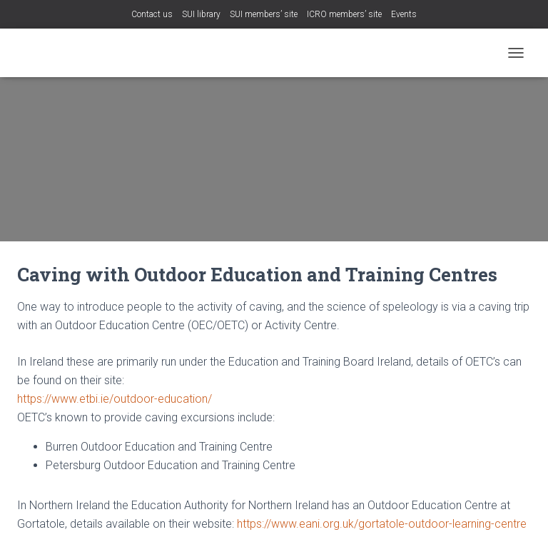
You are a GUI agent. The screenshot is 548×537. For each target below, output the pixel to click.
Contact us (152, 14)
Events (404, 14)
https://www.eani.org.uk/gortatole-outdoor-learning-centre (382, 524)
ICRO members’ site (344, 14)
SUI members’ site (264, 14)
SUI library (201, 14)
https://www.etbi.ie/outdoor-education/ (114, 399)
